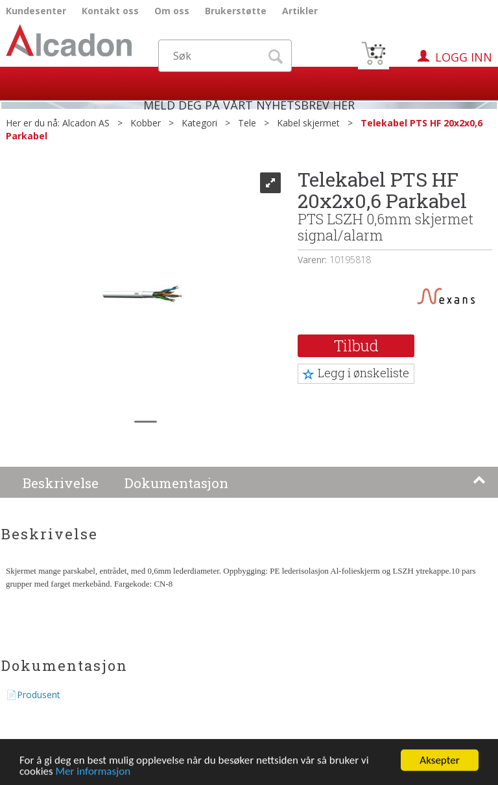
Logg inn (463, 57)
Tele (247, 123)
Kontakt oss (110, 11)
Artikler (300, 11)
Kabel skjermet (308, 123)
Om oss (171, 11)
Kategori (199, 123)
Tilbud (356, 345)
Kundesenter (36, 11)
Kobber (145, 123)
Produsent (38, 694)
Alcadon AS (86, 123)
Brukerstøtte (236, 11)
